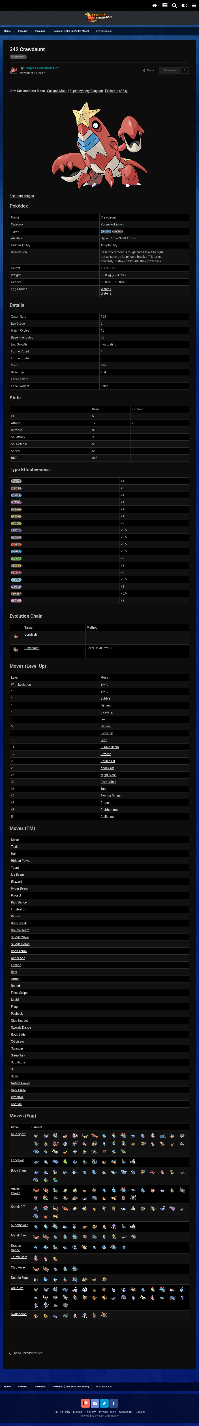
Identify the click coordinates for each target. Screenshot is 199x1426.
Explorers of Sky (116, 91)
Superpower (19, 1225)
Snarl (14, 1076)
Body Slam (18, 1170)
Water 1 (106, 289)
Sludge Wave (20, 937)
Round (15, 986)
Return (15, 916)
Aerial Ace (18, 958)
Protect (106, 754)
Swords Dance (110, 796)
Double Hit (108, 761)
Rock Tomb (19, 951)
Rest (14, 972)
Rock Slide (18, 1034)
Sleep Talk (18, 1055)
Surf (14, 1069)
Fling (14, 1006)
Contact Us (125, 1411)
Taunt (104, 789)
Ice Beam (17, 874)
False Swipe (19, 993)
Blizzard (16, 881)
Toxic (14, 847)
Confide (16, 1104)
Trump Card (19, 1257)
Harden (106, 705)
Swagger (17, 1048)
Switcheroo (19, 1314)
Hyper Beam (19, 888)
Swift (104, 684)
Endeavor (17, 1160)
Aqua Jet (17, 1288)
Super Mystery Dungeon (86, 91)
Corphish (30, 634)
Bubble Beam (110, 747)
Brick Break (19, 923)
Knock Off (107, 768)
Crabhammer (110, 809)
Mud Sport (18, 1134)
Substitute (18, 1062)
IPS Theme (60, 1411)
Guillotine (107, 816)
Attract (15, 979)
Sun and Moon (57, 91)
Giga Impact (19, 1020)
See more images (22, 196)
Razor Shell (108, 782)
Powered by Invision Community (99, 1415)
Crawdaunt (31, 648)
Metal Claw (18, 1235)
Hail (13, 853)
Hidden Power (20, 860)
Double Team (20, 930)
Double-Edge (19, 1277)
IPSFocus (76, 1411)
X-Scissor (17, 1041)
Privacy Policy (107, 1411)
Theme (90, 1411)
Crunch (105, 803)
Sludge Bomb (20, 944)
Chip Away (18, 1267)
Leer (104, 719)
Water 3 (106, 293)
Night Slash (108, 775)
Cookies (140, 1411)
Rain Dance (19, 902)
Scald (15, 1000)
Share (148, 70)
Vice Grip (107, 712)
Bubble (105, 698)
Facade (16, 965)
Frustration (18, 909)
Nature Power (20, 1083)
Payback (17, 1013)
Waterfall (17, 1097)
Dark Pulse (18, 1090)
